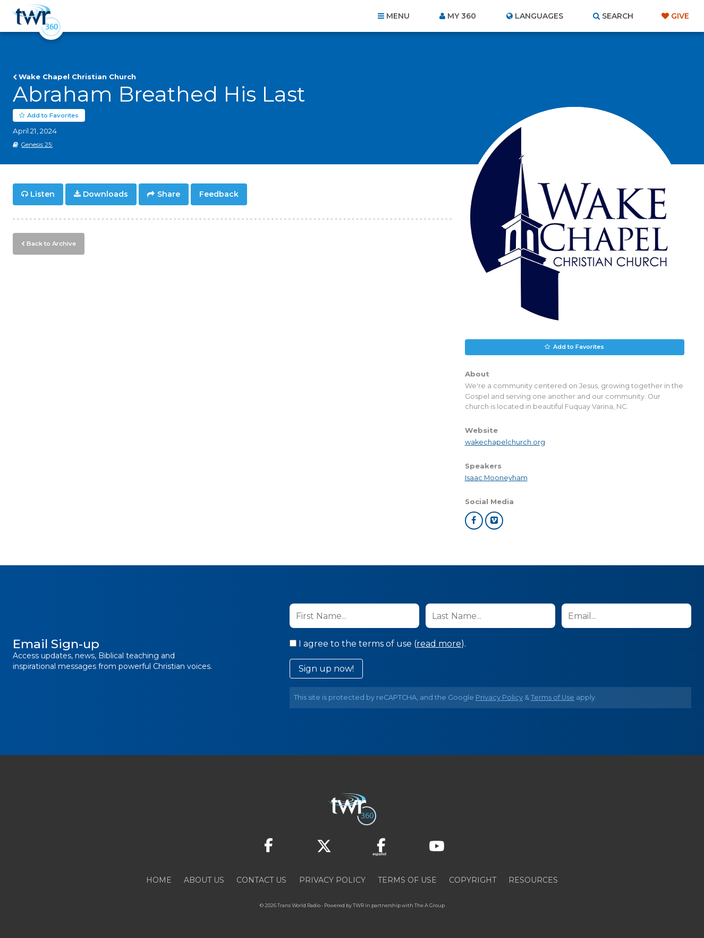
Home (159, 880)
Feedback (219, 194)
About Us (204, 880)
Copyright (472, 880)
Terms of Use (552, 698)
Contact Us (261, 880)
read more (439, 644)
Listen (42, 194)
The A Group (429, 906)
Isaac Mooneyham (496, 478)
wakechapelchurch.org (505, 442)
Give (680, 16)
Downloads (105, 194)
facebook (474, 521)
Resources (533, 880)
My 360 (461, 16)
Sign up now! (326, 669)
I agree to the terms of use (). (378, 644)
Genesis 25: (37, 145)
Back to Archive (50, 243)
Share (168, 194)
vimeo (494, 521)
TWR (358, 906)
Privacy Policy (499, 698)
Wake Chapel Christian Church (77, 76)
